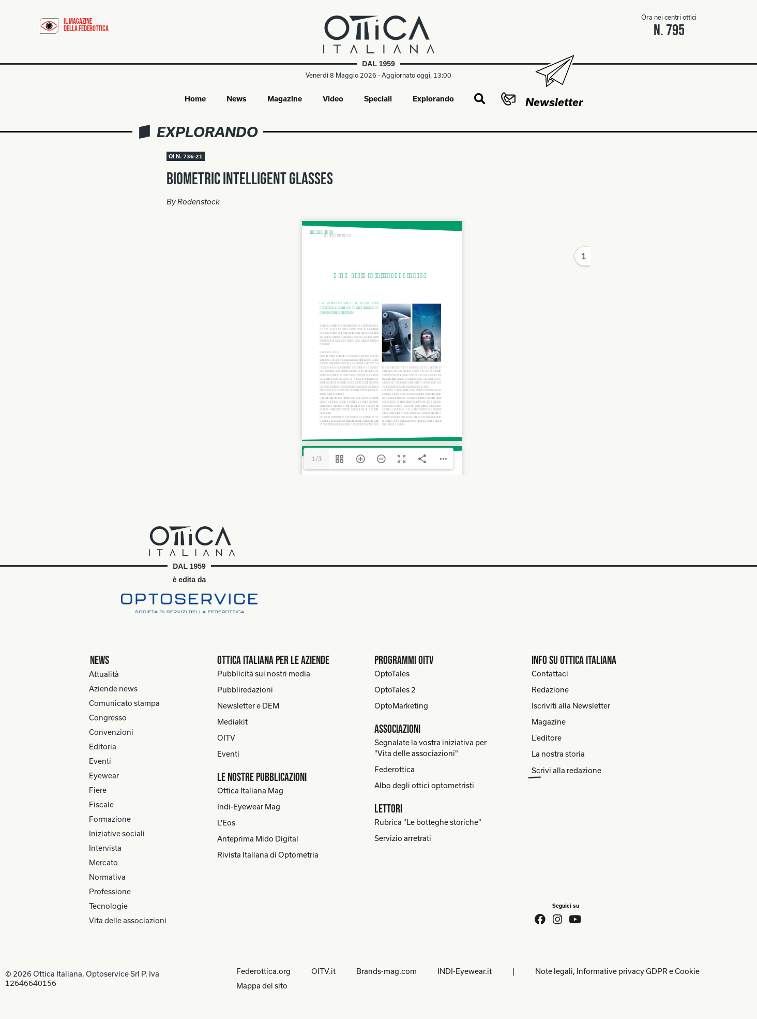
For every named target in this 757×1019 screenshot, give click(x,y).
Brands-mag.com (386, 971)
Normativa (107, 877)
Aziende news (113, 688)
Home (195, 98)
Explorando (433, 98)
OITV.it (323, 971)
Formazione (110, 819)
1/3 (316, 458)
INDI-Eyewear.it (464, 971)
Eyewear (104, 775)
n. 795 (669, 30)
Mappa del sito (261, 985)
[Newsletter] (554, 71)
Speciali (378, 98)
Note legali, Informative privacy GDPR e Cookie (617, 971)
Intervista (105, 848)
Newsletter (554, 102)
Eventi (100, 761)
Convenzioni (111, 732)
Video (333, 98)
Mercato (103, 862)
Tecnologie (108, 906)
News (236, 98)
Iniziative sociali (117, 833)
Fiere (98, 790)
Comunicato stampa (124, 703)
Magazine (284, 98)
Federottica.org (263, 971)
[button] (480, 100)
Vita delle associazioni (127, 920)
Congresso (108, 717)
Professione (110, 891)
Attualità (104, 674)
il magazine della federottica (86, 25)
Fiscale (101, 804)
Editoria (102, 746)
